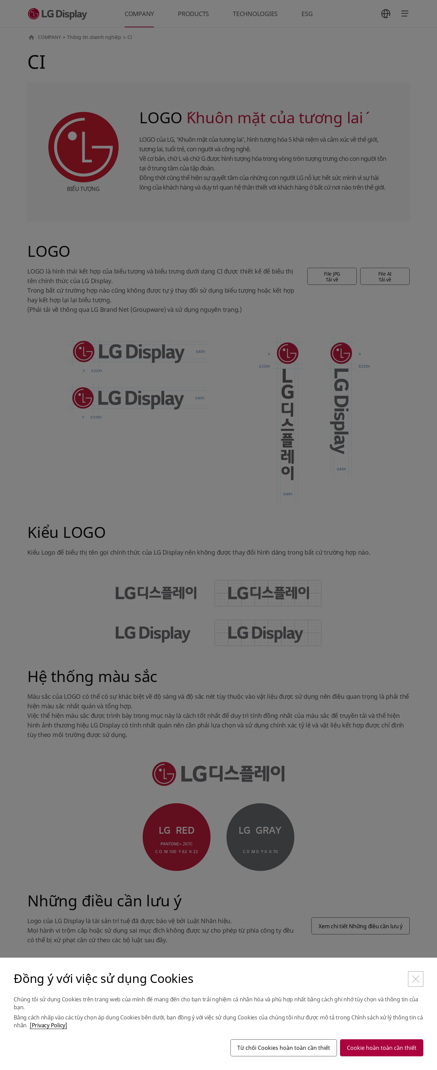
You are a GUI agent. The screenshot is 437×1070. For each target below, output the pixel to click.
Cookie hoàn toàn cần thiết (382, 1048)
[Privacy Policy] (48, 1025)
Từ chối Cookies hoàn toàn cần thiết (283, 1048)
